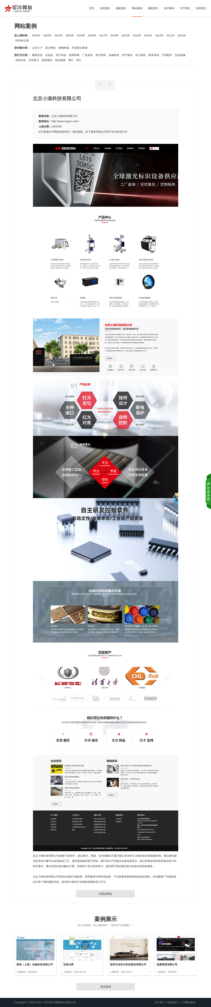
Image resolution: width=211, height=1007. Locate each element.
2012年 (159, 35)
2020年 (70, 35)
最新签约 (153, 8)
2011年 (170, 35)
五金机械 (180, 55)
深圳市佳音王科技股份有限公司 (128, 964)
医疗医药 (101, 55)
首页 (91, 8)
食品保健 (60, 60)
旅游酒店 (47, 60)
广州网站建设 (188, 1002)
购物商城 (63, 47)
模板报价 (121, 8)
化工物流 (140, 55)
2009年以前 (22, 40)
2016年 (114, 35)
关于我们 (185, 8)
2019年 (81, 35)
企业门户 (37, 47)
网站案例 (137, 8)
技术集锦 (169, 8)
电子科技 (61, 55)
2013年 (148, 35)
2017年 (103, 35)
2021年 (58, 35)
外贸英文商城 (79, 47)
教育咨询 (153, 55)
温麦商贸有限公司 (167, 964)
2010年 (182, 35)
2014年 (137, 35)
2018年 (92, 35)
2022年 (47, 35)
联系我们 (201, 8)
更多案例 (105, 986)
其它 (78, 60)
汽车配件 (167, 55)
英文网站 (50, 47)
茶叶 (70, 60)
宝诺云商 (68, 964)
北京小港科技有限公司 (65, 116)
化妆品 (49, 55)
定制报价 (105, 8)
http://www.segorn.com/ (65, 121)
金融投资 (114, 55)
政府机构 (74, 55)
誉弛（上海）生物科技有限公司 (34, 964)
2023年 (36, 35)
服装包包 (37, 55)
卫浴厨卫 (33, 60)
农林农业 (20, 60)
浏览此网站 (105, 893)
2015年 (126, 35)
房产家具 (127, 55)
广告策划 (87, 55)
